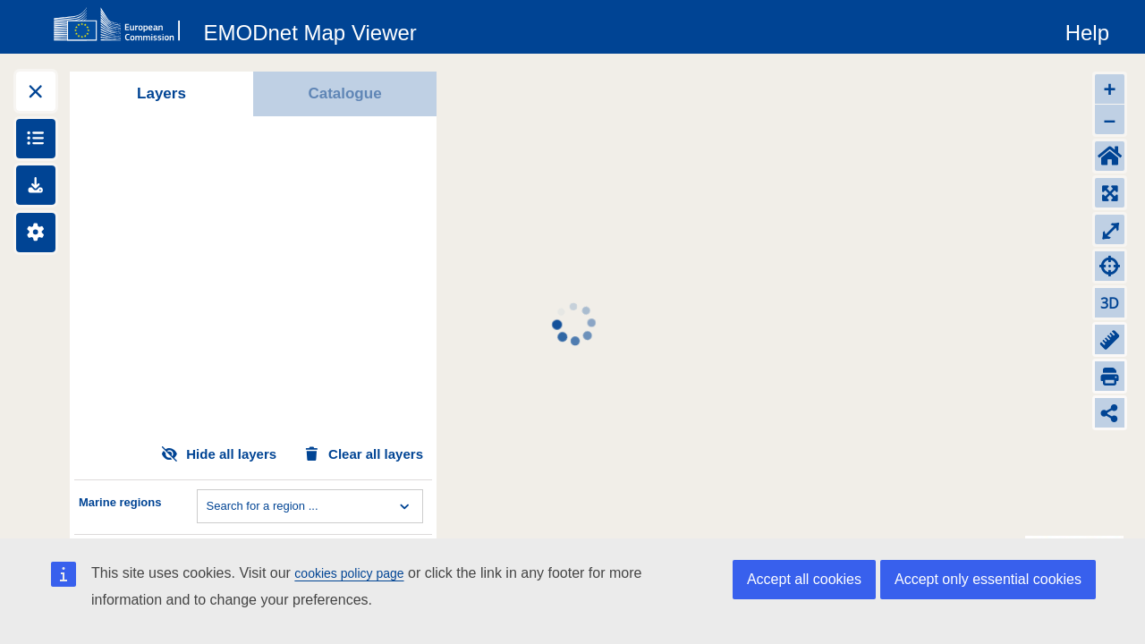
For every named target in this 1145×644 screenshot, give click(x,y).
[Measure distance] (1109, 339)
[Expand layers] (35, 91)
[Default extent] (1109, 156)
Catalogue (344, 93)
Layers (161, 93)
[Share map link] (1109, 412)
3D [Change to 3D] (1109, 303)
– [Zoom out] (1109, 119)
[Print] (1109, 376)
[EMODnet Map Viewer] (310, 29)
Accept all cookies (804, 579)
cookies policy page (348, 573)
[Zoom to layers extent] (1109, 193)
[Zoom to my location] (1109, 266)
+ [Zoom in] (1109, 89)
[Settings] (35, 232)
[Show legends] (35, 138)
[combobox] (208, 506)
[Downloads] (35, 185)
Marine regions (120, 502)
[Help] (1087, 29)
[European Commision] (121, 25)
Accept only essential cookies (988, 579)
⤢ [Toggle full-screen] (1110, 229)
